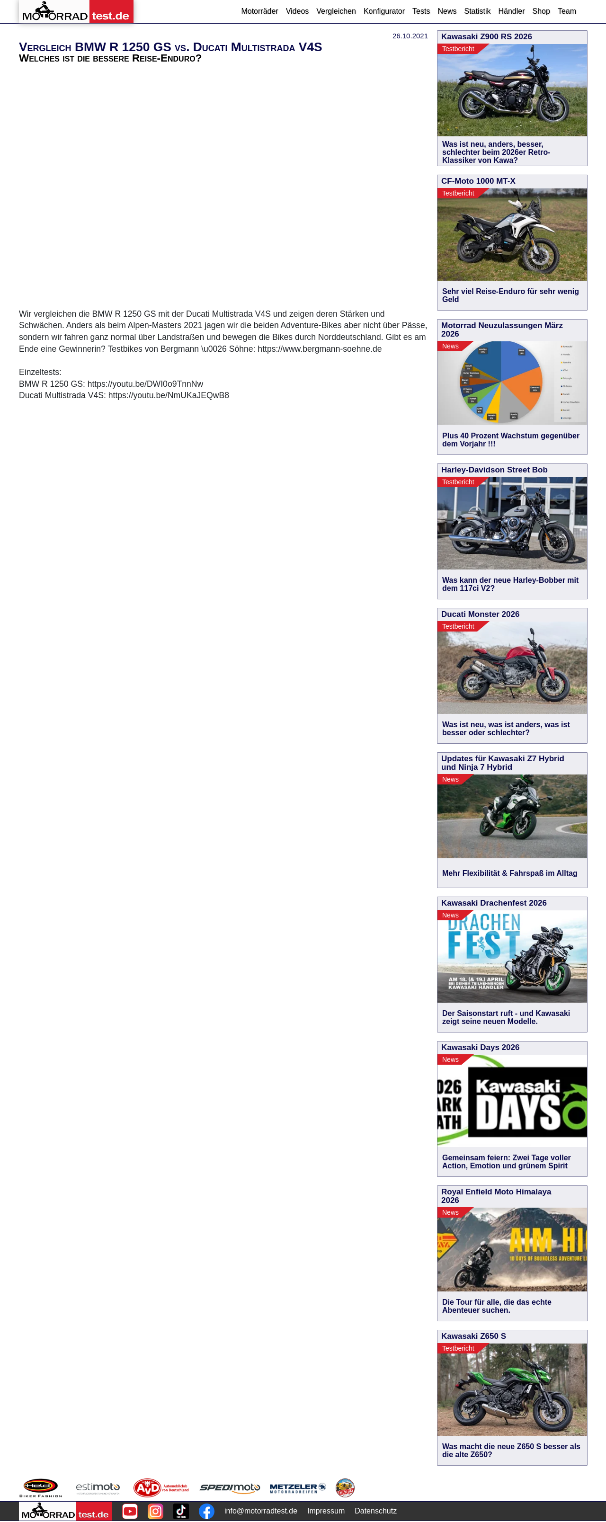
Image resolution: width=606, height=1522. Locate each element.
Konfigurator (384, 11)
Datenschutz (376, 1511)
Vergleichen (336, 11)
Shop (541, 11)
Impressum (326, 1511)
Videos (297, 11)
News (446, 11)
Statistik (477, 11)
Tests (421, 11)
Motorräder (259, 11)
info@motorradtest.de (260, 1511)
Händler (511, 11)
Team (567, 11)
